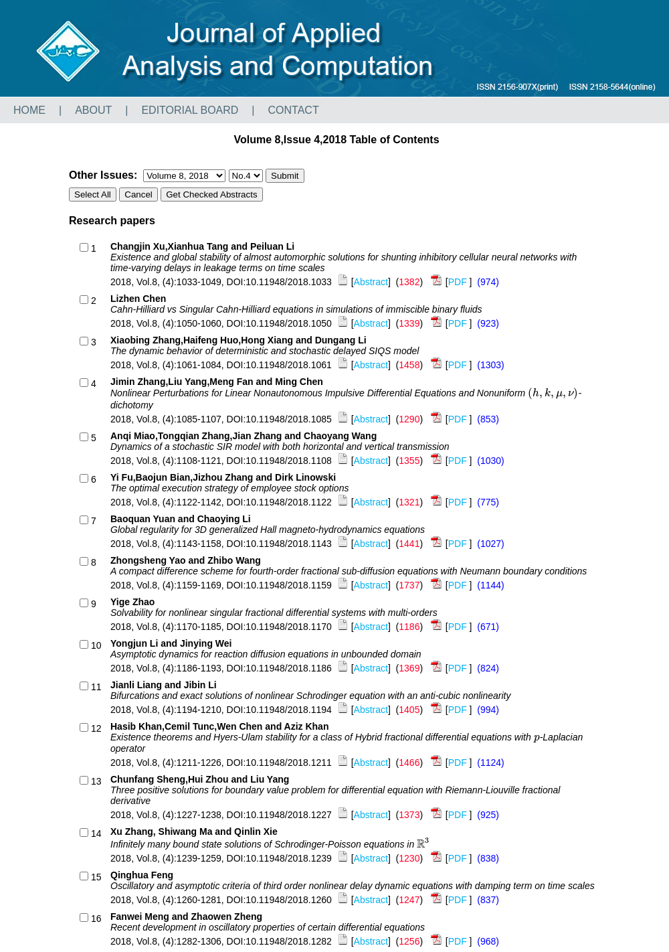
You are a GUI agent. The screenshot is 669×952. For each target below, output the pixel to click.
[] (365, 281)
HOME (29, 110)
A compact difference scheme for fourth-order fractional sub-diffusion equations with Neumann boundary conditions (348, 571)
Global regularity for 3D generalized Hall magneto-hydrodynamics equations (267, 529)
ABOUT (93, 110)
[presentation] (553, 393)
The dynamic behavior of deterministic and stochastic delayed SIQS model (264, 350)
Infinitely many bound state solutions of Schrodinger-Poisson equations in (270, 844)
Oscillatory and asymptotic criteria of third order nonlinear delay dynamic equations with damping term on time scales (352, 885)
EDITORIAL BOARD (189, 110)
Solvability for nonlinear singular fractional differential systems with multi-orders (274, 612)
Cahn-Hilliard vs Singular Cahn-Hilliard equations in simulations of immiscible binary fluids (296, 309)
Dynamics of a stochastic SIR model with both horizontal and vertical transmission (280, 446)
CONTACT (293, 110)
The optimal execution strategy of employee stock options (229, 488)
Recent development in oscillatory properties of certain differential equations (267, 927)
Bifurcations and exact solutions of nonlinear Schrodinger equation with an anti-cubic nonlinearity (310, 695)
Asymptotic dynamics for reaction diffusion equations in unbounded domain (265, 654)
